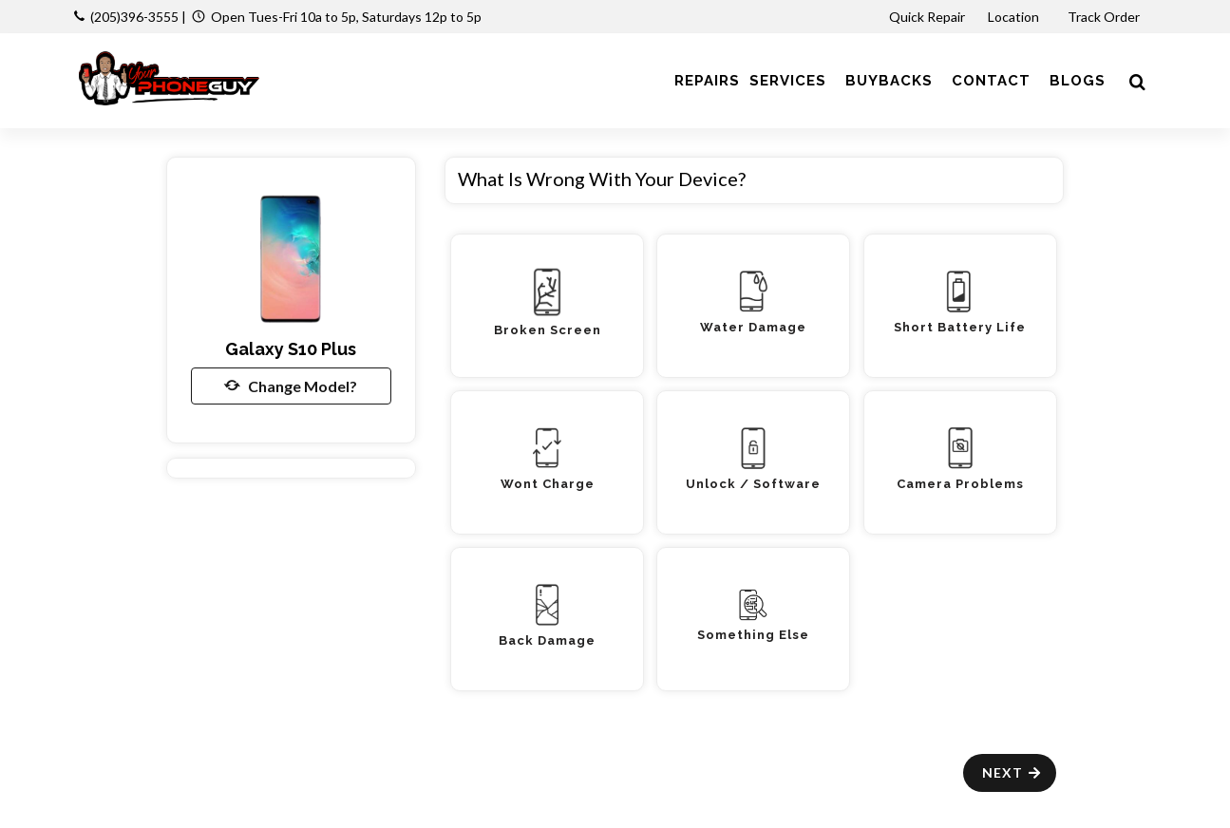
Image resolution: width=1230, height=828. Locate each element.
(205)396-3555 (134, 17)
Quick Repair (927, 17)
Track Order (1105, 17)
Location (1015, 17)
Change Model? (290, 385)
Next (1012, 772)
